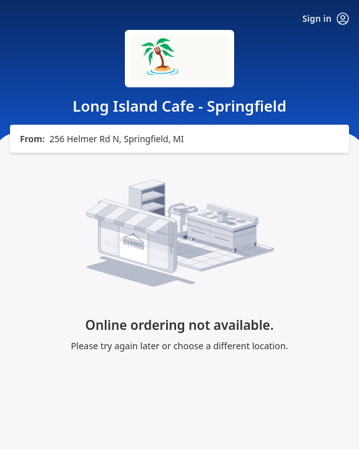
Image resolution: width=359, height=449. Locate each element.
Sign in (325, 18)
